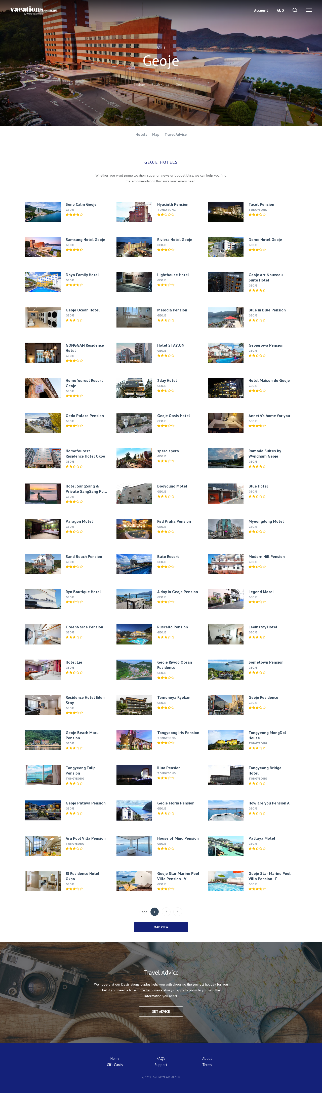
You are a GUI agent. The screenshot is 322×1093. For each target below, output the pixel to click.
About (207, 1058)
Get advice (161, 1011)
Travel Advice (176, 134)
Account (261, 10)
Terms (207, 1064)
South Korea (160, 85)
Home (114, 1058)
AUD (280, 10)
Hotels (141, 134)
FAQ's (161, 1058)
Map (155, 134)
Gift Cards (115, 1064)
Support (160, 1064)
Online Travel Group (166, 1077)
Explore (139, 85)
